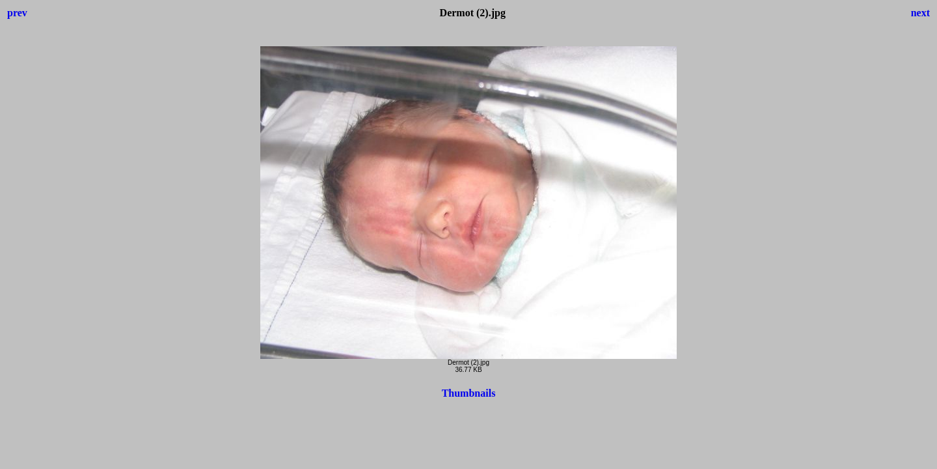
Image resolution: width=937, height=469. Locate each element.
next (920, 12)
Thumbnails (469, 393)
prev (17, 12)
